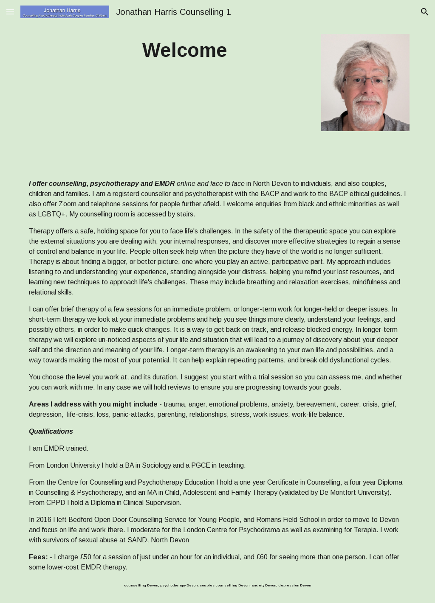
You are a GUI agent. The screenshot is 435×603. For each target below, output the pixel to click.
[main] (184, 50)
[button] (10, 11)
